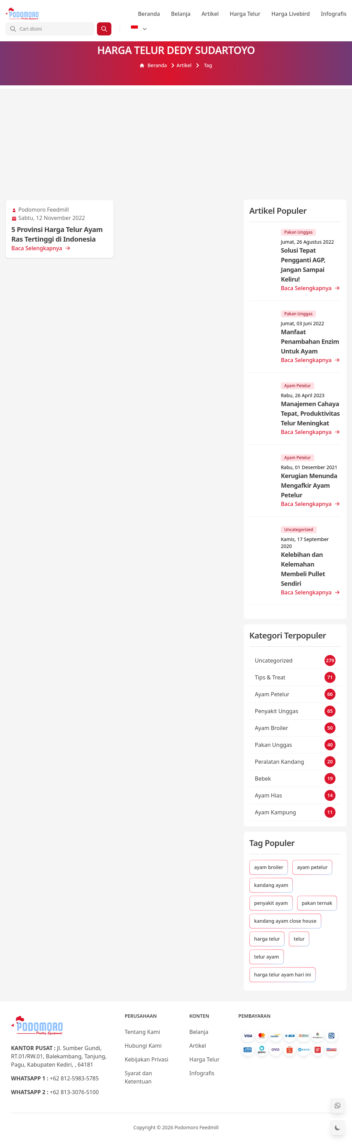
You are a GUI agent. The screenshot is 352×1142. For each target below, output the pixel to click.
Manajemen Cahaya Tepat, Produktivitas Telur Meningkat (310, 413)
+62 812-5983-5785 (74, 1078)
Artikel (210, 14)
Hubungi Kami (143, 1045)
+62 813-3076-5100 (74, 1092)
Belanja (181, 14)
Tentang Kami (142, 1032)
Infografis (334, 14)
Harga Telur (245, 14)
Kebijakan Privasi (146, 1059)
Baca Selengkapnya (40, 248)
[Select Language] (139, 29)
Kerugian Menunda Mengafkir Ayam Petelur (309, 485)
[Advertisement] (176, 137)
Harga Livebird (290, 14)
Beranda (149, 14)
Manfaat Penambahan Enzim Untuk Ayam (310, 341)
